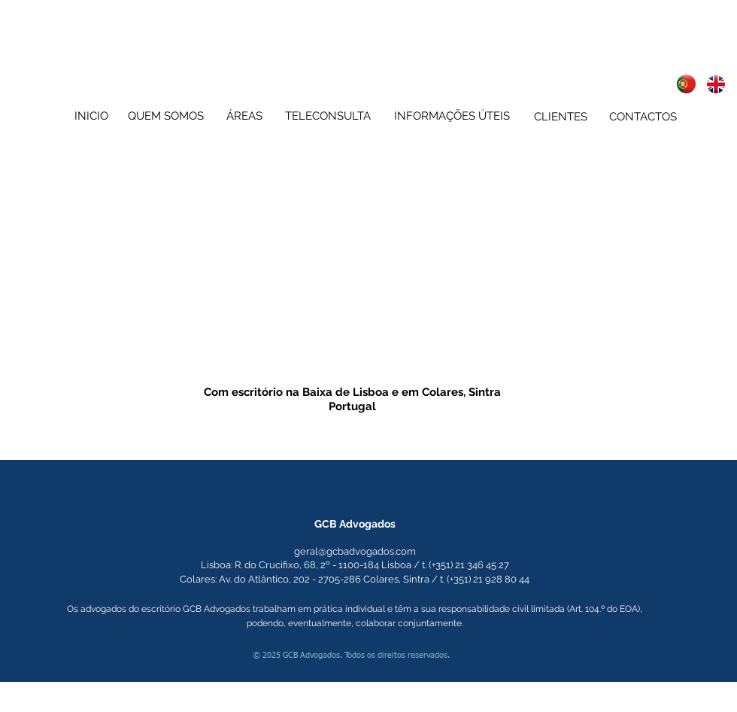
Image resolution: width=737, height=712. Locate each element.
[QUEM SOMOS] (165, 115)
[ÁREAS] (244, 115)
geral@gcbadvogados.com (355, 551)
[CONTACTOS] (643, 116)
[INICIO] (91, 115)
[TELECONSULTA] (328, 115)
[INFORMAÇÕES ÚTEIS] (451, 116)
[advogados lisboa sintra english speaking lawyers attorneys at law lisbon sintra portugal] (686, 84)
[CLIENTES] (560, 116)
